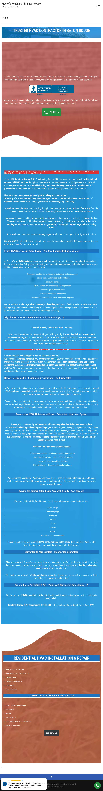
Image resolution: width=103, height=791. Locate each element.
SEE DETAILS (51, 733)
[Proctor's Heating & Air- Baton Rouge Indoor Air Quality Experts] (21, 5)
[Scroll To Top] (51, 777)
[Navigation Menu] (98, 5)
